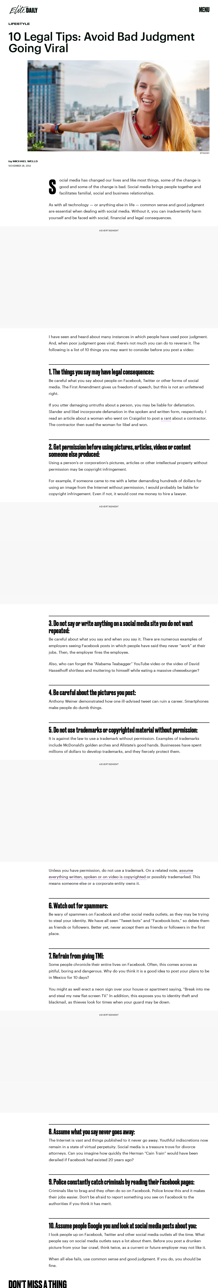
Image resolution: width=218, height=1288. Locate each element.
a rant (166, 418)
